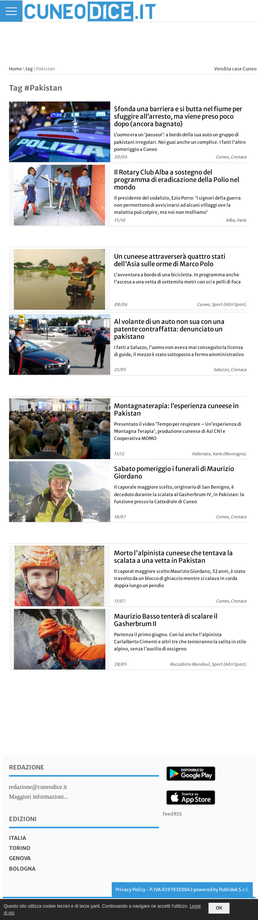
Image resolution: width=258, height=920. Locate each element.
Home (15, 69)
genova (20, 858)
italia (17, 838)
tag (29, 69)
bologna (22, 868)
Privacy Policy (131, 889)
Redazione (26, 767)
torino (19, 848)
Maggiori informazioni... (38, 796)
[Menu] (11, 11)
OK (219, 908)
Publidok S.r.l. (234, 889)
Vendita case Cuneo (235, 69)
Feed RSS (172, 814)
